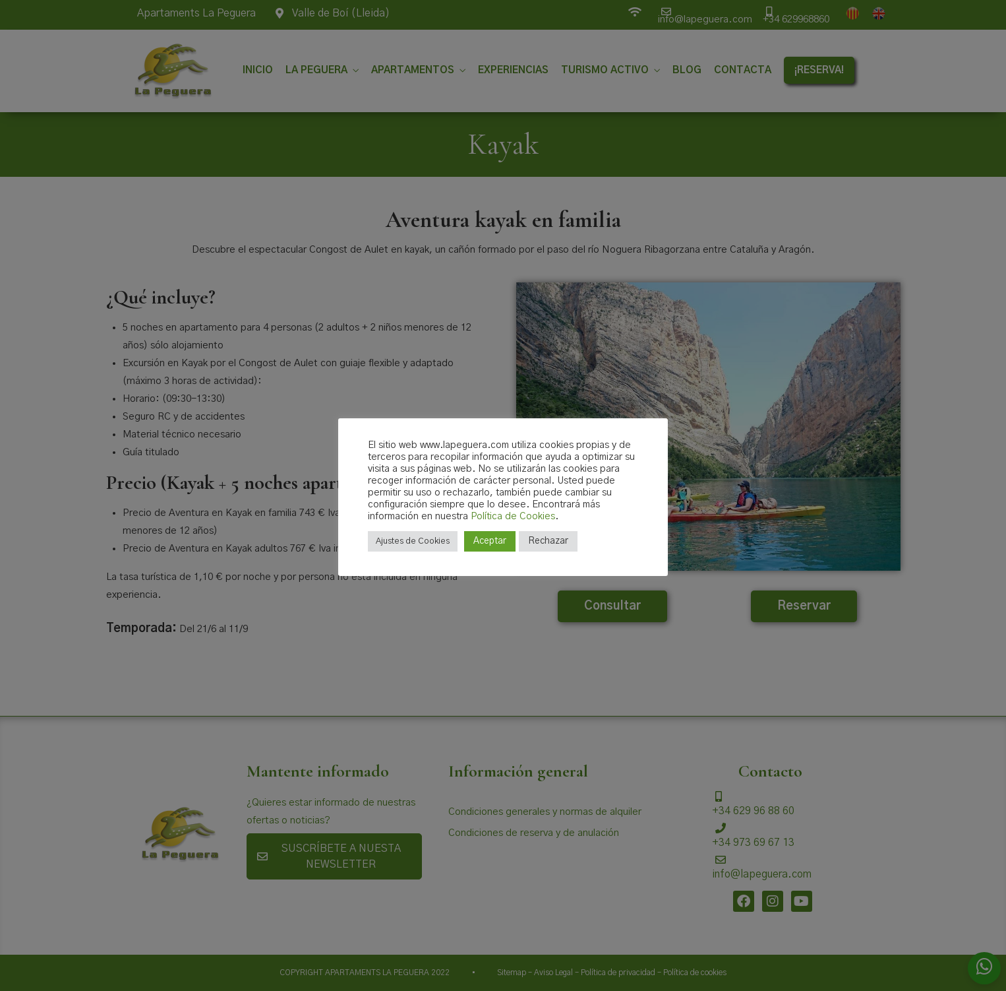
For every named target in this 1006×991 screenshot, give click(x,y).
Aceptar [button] (489, 541)
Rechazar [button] (548, 541)
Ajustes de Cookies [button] (413, 541)
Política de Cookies (513, 516)
